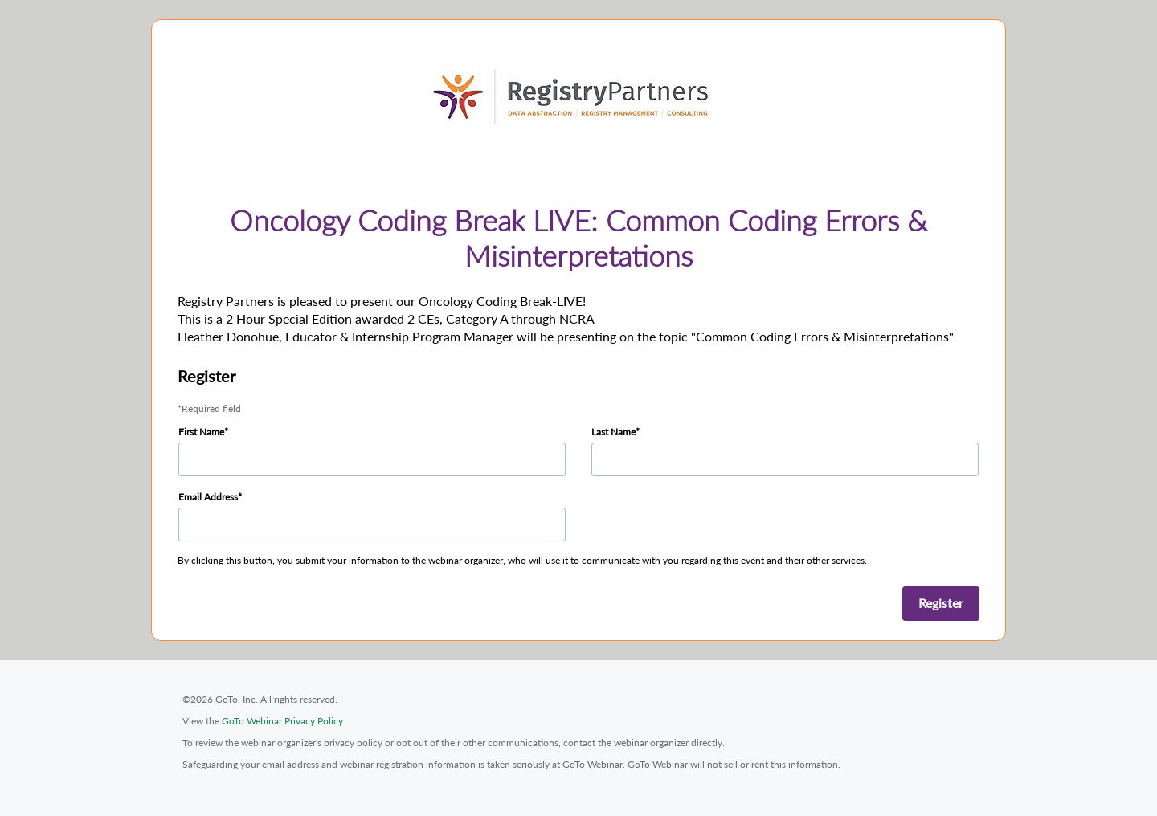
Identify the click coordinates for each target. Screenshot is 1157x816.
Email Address (208, 497)
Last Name (613, 432)
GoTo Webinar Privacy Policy (282, 721)
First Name (201, 432)
